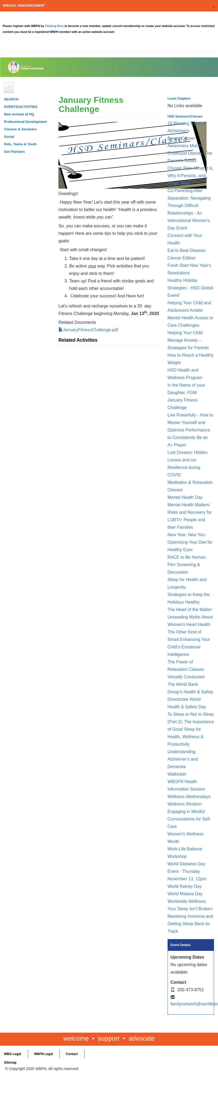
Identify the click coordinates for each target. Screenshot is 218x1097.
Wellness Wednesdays (189, 796)
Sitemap (10, 1062)
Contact (72, 1054)
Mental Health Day (185, 497)
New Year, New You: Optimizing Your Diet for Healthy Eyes (190, 542)
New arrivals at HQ (19, 114)
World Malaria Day (185, 894)
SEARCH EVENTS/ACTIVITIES (20, 103)
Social (9, 137)
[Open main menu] (9, 87)
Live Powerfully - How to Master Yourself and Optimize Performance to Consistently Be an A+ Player (190, 430)
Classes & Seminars (20, 129)
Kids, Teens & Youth (20, 144)
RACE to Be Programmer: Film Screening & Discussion (187, 564)
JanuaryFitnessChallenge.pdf (90, 330)
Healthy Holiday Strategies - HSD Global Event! (190, 288)
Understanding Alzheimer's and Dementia (183, 759)
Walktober (177, 774)
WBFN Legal (43, 1054)
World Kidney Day (185, 886)
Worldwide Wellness (187, 901)
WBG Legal (12, 1054)
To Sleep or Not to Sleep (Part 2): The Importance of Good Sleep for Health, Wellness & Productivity (191, 729)
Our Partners (14, 152)
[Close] (213, 7)
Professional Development (25, 122)
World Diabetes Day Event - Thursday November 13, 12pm (187, 871)
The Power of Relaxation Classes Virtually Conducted (186, 669)
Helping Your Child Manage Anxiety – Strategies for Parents (188, 340)
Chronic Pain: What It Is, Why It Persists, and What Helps (191, 175)
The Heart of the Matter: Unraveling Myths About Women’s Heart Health (190, 617)
